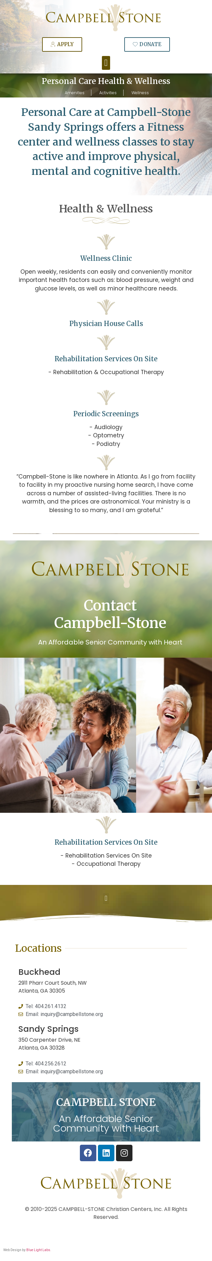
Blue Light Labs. (38, 1250)
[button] (106, 63)
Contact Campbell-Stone (110, 614)
